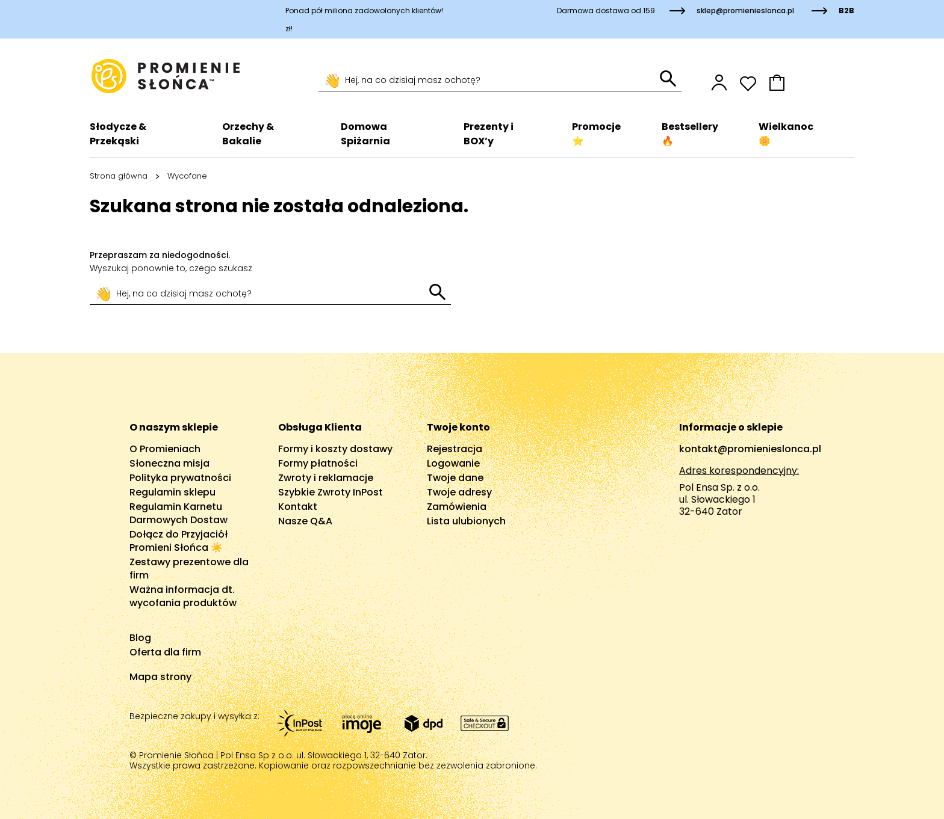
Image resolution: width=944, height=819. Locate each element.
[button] (811, 82)
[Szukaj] (489, 80)
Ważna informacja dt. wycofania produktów (183, 596)
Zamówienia (456, 507)
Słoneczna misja (169, 463)
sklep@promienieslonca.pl (745, 10)
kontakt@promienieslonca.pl (750, 449)
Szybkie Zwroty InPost (330, 492)
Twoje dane (455, 478)
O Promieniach (164, 449)
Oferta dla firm (165, 652)
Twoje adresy (459, 492)
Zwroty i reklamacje (325, 478)
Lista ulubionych (466, 521)
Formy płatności (318, 463)
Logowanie (453, 463)
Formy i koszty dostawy (335, 449)
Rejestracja (454, 449)
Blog (140, 638)
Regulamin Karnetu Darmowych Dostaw (178, 513)
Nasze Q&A (305, 521)
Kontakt (297, 507)
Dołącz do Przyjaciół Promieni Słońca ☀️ (178, 540)
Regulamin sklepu (172, 492)
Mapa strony (160, 677)
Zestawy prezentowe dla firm (189, 568)
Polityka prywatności (180, 478)
